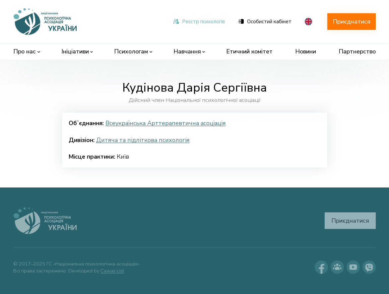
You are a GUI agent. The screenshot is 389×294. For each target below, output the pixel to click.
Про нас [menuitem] (26, 51)
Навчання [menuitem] (189, 51)
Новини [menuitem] (305, 51)
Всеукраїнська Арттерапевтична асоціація (165, 123)
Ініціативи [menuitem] (77, 51)
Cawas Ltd (112, 270)
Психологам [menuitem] (133, 51)
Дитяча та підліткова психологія (143, 140)
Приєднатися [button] (351, 22)
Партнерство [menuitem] (357, 51)
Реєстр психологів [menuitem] (199, 21)
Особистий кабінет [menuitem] (265, 21)
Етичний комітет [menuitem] (249, 51)
